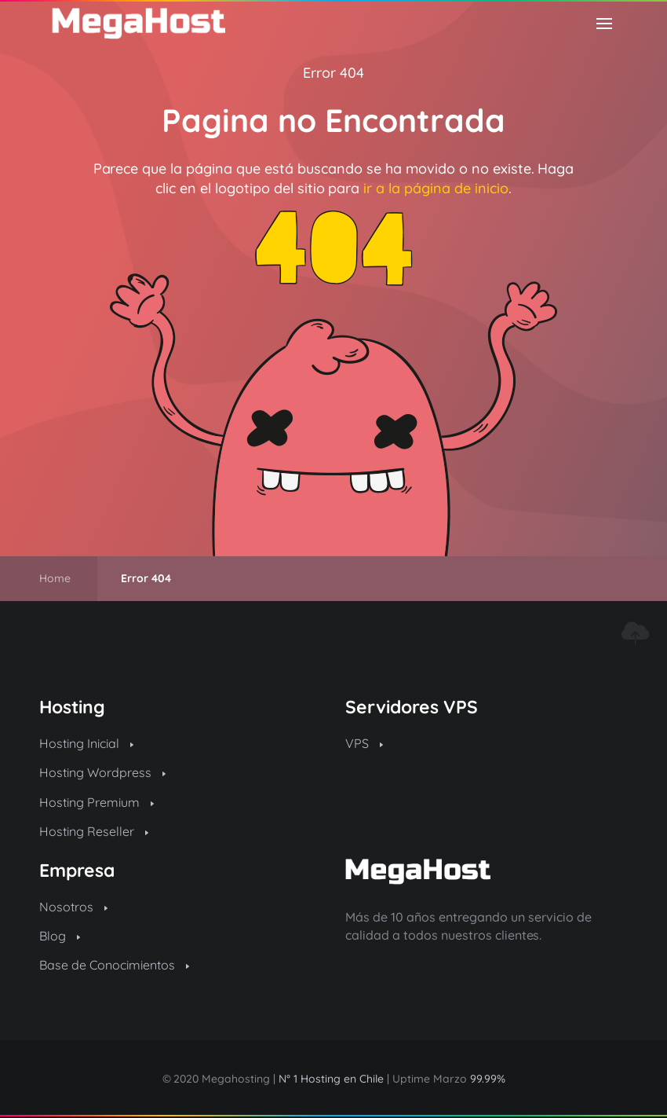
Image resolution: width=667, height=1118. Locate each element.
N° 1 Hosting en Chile (331, 1079)
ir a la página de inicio (435, 188)
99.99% (487, 1079)
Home (55, 578)
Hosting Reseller (93, 831)
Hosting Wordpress (102, 772)
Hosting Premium (96, 802)
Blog (59, 936)
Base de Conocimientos (114, 965)
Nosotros (73, 907)
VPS (364, 743)
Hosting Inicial (86, 743)
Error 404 (333, 73)
